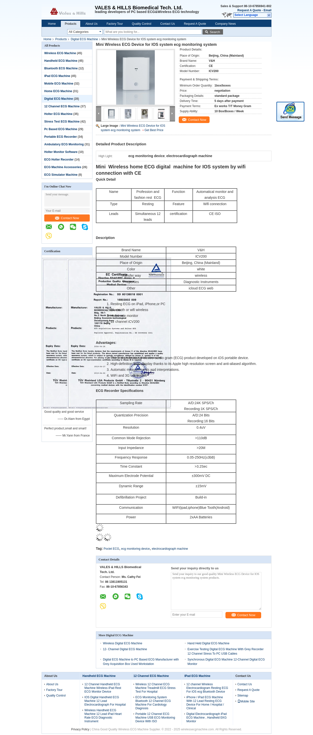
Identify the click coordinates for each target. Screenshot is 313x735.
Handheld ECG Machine (60, 60)
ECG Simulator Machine (61, 174)
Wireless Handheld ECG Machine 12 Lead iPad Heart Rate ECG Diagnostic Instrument (103, 716)
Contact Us (167, 23)
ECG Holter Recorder (59, 159)
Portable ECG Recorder (60, 136)
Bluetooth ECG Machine (61, 68)
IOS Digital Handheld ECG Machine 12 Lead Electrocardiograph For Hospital (105, 701)
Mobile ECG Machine (58, 83)
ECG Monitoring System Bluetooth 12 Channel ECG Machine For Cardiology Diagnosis (153, 703)
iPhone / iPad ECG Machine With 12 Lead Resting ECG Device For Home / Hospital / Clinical (205, 703)
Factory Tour (115, 23)
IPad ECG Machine (57, 76)
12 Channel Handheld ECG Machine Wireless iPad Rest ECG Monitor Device (102, 688)
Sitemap (242, 695)
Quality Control (141, 23)
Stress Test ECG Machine (62, 121)
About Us (91, 23)
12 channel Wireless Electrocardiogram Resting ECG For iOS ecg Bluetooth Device (207, 688)
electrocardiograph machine (170, 548)
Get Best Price (154, 130)
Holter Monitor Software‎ (61, 152)
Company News (225, 23)
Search (215, 32)
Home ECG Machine (58, 91)
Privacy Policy (80, 729)
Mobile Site (246, 701)
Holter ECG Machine (58, 114)
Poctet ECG (111, 548)
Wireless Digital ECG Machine (122, 643)
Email (267, 10)
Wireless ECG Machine (60, 53)
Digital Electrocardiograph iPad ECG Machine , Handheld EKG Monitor (206, 717)
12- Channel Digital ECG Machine (125, 649)
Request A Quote (249, 10)
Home (52, 23)
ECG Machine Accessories (62, 167)
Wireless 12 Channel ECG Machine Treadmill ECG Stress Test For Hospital (155, 688)
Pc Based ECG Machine (60, 129)
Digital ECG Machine (84, 39)
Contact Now (67, 218)
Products (70, 23)
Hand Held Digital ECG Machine (208, 643)
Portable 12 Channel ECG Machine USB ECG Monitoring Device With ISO (155, 717)
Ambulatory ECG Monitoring (64, 144)
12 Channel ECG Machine (62, 106)
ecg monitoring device (135, 548)
